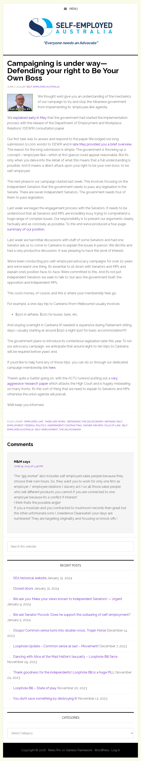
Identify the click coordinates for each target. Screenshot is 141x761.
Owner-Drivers (93, 425)
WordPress (101, 750)
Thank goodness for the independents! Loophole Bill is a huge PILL (64, 672)
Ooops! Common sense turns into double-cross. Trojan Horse (59, 630)
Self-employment (46, 429)
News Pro (54, 750)
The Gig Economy (70, 429)
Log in (115, 750)
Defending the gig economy (85, 421)
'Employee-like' (33, 421)
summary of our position (25, 229)
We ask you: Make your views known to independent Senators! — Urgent (67, 599)
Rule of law (113, 425)
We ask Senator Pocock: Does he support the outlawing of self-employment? (72, 615)
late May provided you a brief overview (102, 144)
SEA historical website (30, 578)
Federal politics (35, 425)
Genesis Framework (79, 750)
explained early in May (30, 118)
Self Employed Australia (70, 27)
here (52, 368)
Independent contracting (64, 425)
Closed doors (23, 588)
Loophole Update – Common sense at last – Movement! (56, 646)
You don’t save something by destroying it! (45, 698)
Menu (73, 8)
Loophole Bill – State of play (34, 688)
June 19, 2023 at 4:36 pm (28, 466)
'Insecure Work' (55, 421)
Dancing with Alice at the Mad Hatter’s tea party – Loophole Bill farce (65, 657)
